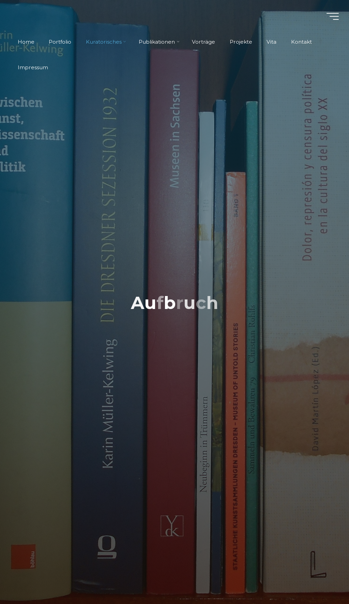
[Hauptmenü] (333, 16)
